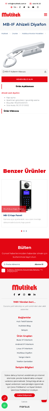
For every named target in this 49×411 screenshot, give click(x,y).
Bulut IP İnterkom (24, 340)
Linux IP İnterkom (24, 348)
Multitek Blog (24, 326)
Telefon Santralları (24, 361)
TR (14, 7)
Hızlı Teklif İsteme (24, 321)
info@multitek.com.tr (15, 4)
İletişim (24, 330)
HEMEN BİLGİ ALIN (24, 79)
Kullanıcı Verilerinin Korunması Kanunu (23, 270)
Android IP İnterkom (24, 344)
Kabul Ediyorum (24, 395)
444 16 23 (35, 4)
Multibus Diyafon (24, 353)
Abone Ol (39, 264)
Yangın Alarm (24, 357)
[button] (21, 231)
